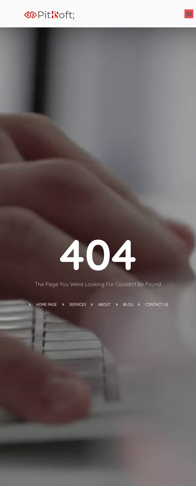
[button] (188, 13)
